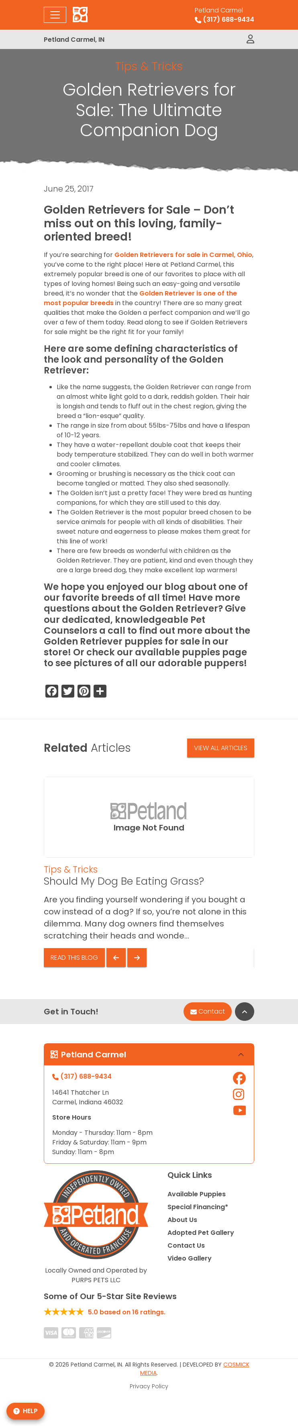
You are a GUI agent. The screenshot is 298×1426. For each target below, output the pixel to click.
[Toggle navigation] (55, 15)
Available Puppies (196, 1194)
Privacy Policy (149, 1386)
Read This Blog (74, 957)
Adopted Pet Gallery (200, 1232)
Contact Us (186, 1245)
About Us (182, 1219)
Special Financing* (197, 1207)
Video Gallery (189, 1258)
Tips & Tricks (149, 66)
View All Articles (220, 748)
